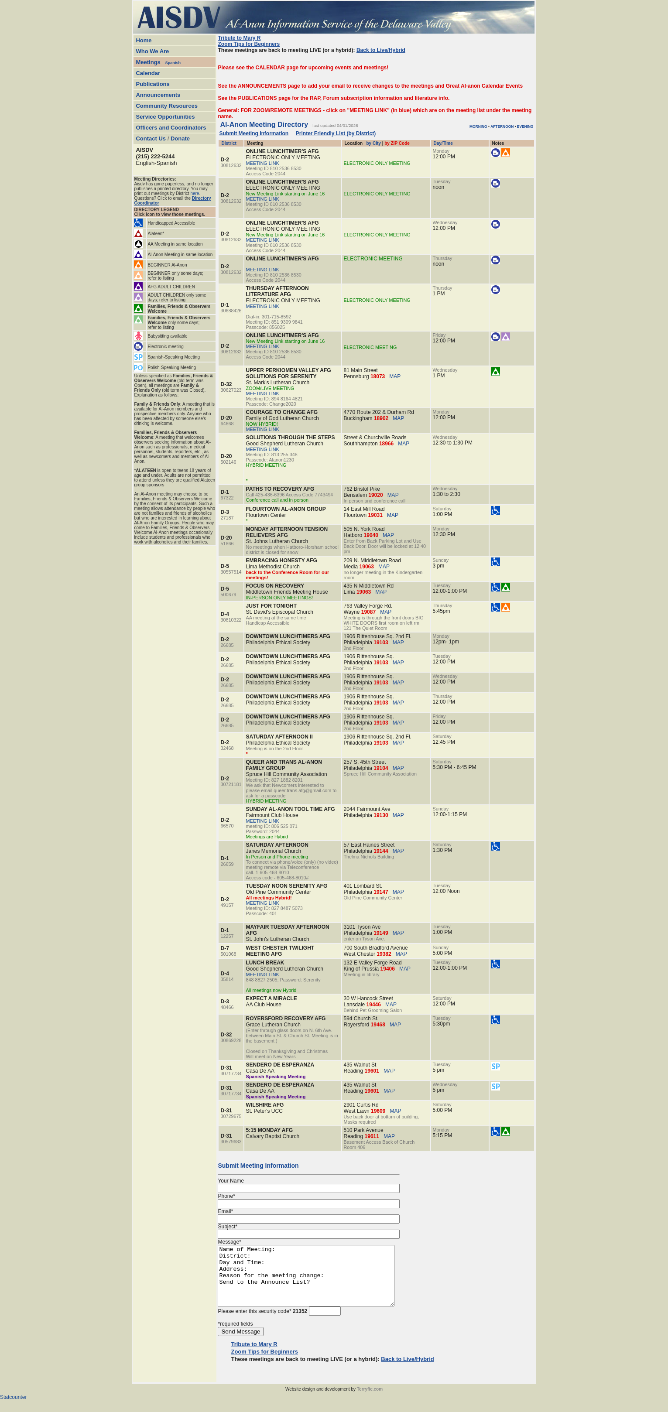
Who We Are (152, 51)
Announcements (158, 95)
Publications (152, 84)
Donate (180, 138)
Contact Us (151, 138)
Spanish (173, 63)
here (194, 193)
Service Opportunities (165, 116)
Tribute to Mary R (239, 38)
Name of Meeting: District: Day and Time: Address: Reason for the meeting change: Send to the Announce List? (316, 1281)
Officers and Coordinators (171, 127)
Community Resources (167, 106)
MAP (395, 376)
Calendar (148, 73)
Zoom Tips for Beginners (249, 44)
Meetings (148, 62)
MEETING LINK (262, 163)
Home (143, 40)
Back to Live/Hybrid (380, 50)
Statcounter (13, 1409)
